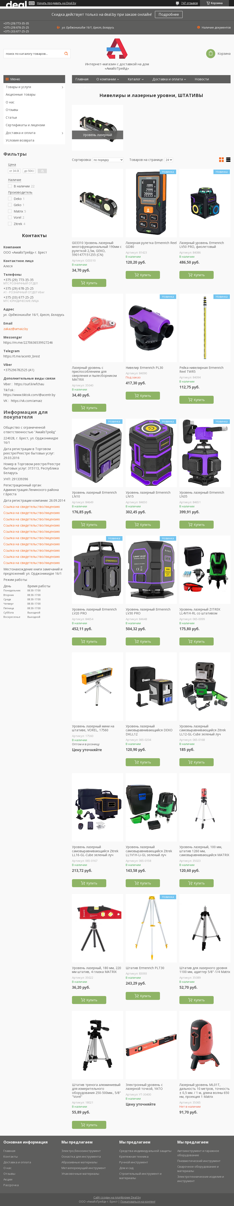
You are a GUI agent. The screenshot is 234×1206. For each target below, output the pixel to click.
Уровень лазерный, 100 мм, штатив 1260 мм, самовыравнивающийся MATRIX (204, 851)
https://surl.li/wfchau (29, 384)
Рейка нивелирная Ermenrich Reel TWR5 (201, 370)
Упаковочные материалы (80, 1174)
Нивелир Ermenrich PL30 (144, 368)
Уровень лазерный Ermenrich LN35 (201, 494)
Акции (7, 1179)
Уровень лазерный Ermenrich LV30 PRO (148, 611)
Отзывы (12, 109)
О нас (10, 102)
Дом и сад (126, 1168)
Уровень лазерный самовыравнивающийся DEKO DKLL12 (149, 730)
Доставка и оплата (20, 133)
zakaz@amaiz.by (15, 329)
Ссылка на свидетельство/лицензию (31, 506)
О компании (106, 79)
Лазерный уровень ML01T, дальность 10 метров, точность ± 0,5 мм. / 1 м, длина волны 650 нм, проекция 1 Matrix (204, 1091)
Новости (202, 79)
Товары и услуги (18, 87)
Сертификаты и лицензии (25, 125)
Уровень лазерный (97, 135)
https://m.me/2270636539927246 (28, 342)
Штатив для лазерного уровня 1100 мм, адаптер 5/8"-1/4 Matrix (204, 970)
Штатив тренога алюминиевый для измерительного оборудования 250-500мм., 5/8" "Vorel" (96, 1091)
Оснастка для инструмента (81, 1156)
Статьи (11, 117)
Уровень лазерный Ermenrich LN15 (148, 494)
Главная (81, 79)
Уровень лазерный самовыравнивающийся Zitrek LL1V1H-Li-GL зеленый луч (149, 851)
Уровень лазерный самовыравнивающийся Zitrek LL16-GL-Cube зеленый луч (95, 851)
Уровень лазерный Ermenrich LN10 (94, 494)
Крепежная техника (134, 1156)
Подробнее (169, 14)
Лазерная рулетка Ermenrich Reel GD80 (151, 245)
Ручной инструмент (133, 1162)
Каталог (134, 79)
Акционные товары (20, 94)
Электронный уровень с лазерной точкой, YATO (144, 1087)
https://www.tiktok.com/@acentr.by (29, 395)
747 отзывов (189, 3)
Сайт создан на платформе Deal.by (117, 1197)
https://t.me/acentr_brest (21, 356)
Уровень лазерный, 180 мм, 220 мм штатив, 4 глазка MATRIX (96, 970)
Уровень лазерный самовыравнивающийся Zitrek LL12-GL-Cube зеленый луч (202, 730)
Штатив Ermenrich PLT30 (145, 968)
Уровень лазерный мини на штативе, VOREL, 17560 (93, 728)
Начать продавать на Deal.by (56, 3)
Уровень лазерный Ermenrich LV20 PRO (94, 611)
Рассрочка (11, 1185)
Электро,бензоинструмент (81, 1151)
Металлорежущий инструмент (83, 1168)
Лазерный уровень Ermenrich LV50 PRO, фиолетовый (201, 245)
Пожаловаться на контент (137, 1201)
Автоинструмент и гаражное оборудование (198, 1153)
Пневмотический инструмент (199, 1161)
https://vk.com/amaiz (26, 401)
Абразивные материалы (79, 1162)
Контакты (83, 87)
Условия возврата (20, 140)
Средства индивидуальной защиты (145, 1151)
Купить (91, 283)
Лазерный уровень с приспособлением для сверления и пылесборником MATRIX (94, 374)
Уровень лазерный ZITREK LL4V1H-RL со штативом (199, 611)
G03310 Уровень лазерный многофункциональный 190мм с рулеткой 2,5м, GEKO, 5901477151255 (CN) (97, 249)
